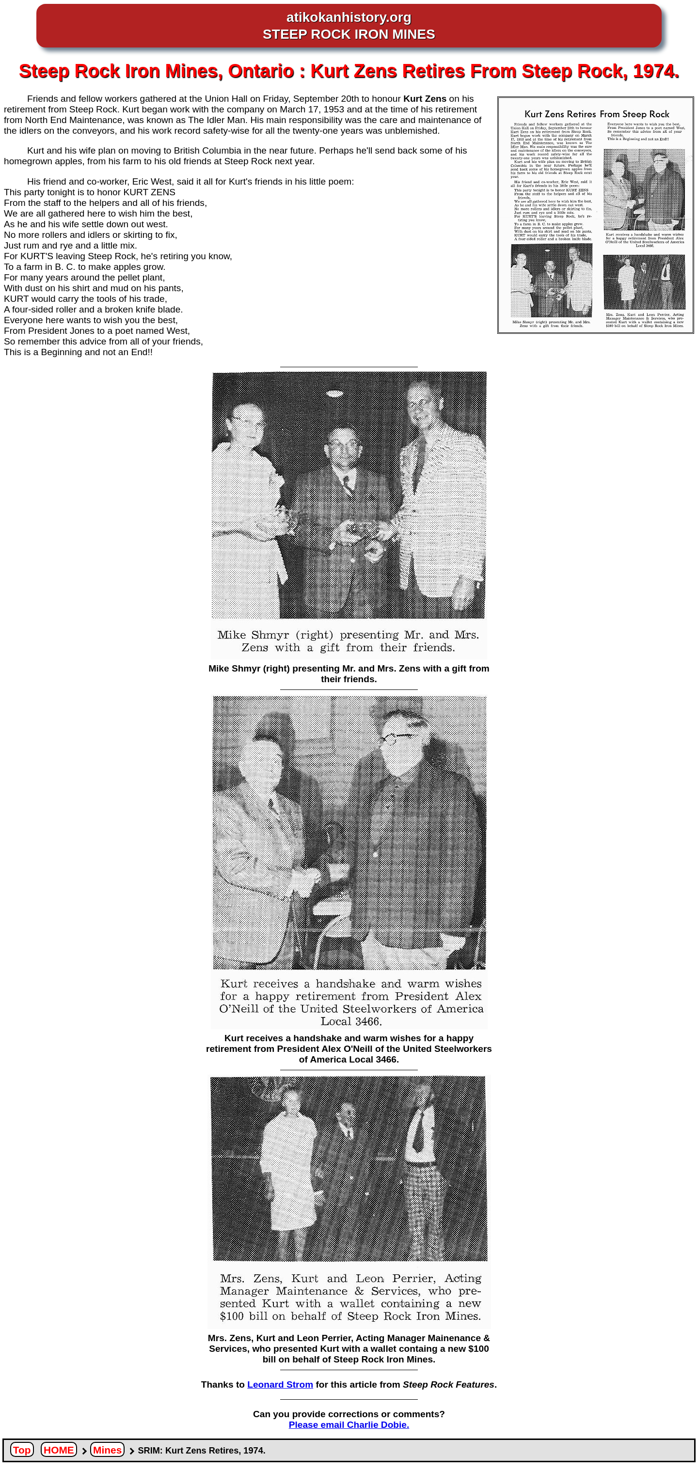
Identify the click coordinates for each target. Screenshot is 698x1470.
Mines (107, 1449)
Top (22, 1449)
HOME (59, 1449)
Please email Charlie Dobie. (349, 1425)
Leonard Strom (280, 1384)
